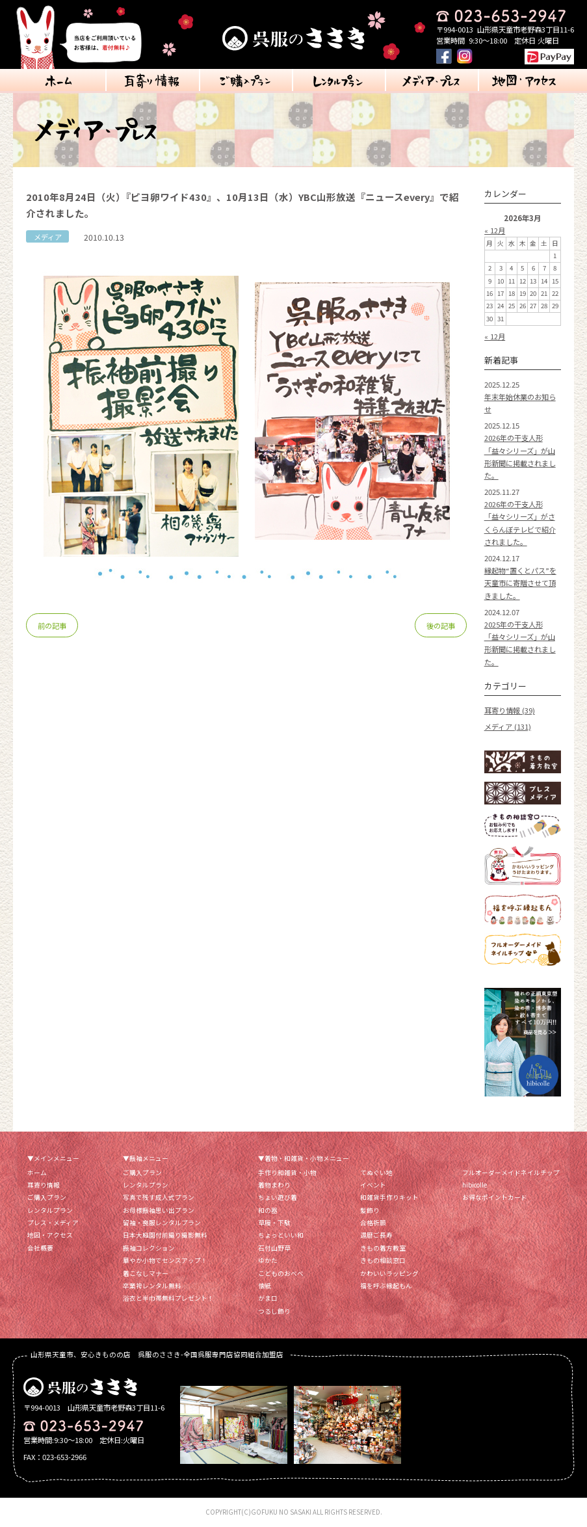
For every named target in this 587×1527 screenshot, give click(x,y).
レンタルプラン (50, 1210)
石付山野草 (274, 1248)
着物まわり (274, 1184)
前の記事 (52, 625)
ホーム (37, 1172)
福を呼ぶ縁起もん (386, 1285)
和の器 (268, 1210)
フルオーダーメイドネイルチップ (511, 1172)
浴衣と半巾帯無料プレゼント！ (168, 1298)
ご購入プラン (46, 1197)
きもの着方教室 (383, 1248)
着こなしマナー (145, 1273)
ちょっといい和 (281, 1235)
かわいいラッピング (389, 1273)
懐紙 (264, 1285)
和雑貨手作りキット (389, 1197)
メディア (48, 237)
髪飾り (370, 1210)
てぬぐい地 (376, 1172)
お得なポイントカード (494, 1197)
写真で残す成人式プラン (158, 1197)
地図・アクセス (50, 1235)
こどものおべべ (281, 1273)
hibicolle (474, 1184)
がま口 (268, 1298)
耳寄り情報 (43, 1184)
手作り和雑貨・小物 (287, 1172)
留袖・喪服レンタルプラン (162, 1222)
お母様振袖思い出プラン (158, 1210)
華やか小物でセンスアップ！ (165, 1260)
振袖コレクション (149, 1248)
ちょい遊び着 (277, 1197)
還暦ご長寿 (376, 1235)
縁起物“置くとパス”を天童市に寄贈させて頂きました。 (520, 583)
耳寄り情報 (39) (509, 710)
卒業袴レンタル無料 (152, 1285)
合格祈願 (373, 1222)
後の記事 (440, 625)
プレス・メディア (53, 1222)
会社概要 (40, 1248)
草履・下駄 (274, 1222)
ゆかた (268, 1260)
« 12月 (494, 230)
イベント (373, 1184)
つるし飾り (274, 1311)
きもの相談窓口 (383, 1260)
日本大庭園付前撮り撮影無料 (165, 1235)
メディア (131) (507, 726)
